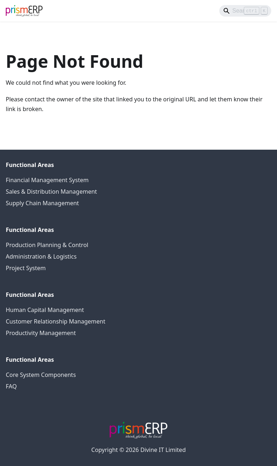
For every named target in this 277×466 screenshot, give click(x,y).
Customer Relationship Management (55, 321)
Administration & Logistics (41, 256)
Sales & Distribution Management (51, 191)
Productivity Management (41, 333)
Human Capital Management (45, 310)
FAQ (11, 386)
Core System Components (41, 375)
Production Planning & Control (47, 245)
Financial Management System (47, 180)
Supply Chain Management (42, 203)
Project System (26, 268)
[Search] (245, 11)
